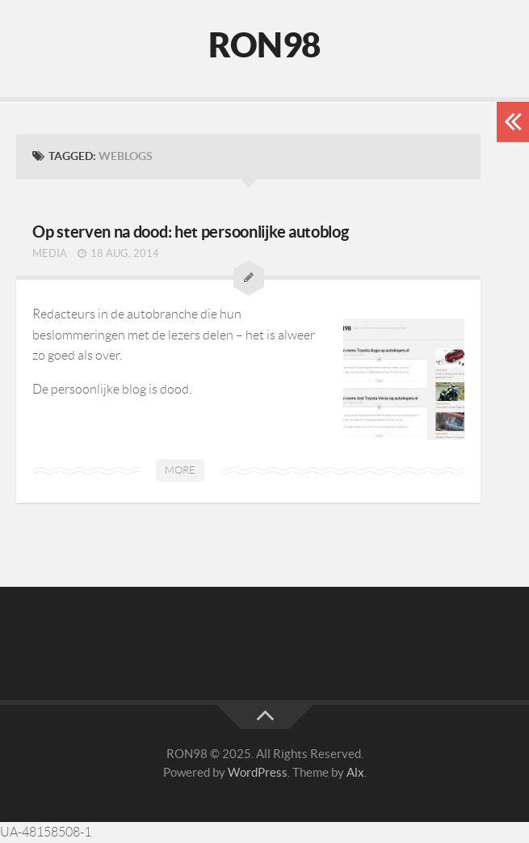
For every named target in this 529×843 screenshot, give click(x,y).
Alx (355, 772)
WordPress (258, 772)
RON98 (264, 44)
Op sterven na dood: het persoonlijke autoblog (190, 231)
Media (49, 253)
